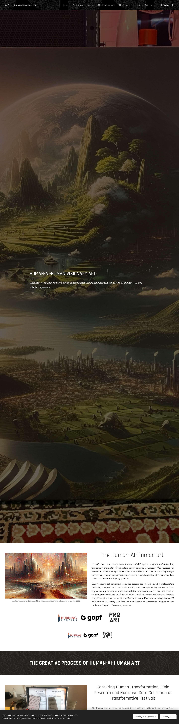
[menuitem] (73, 5)
